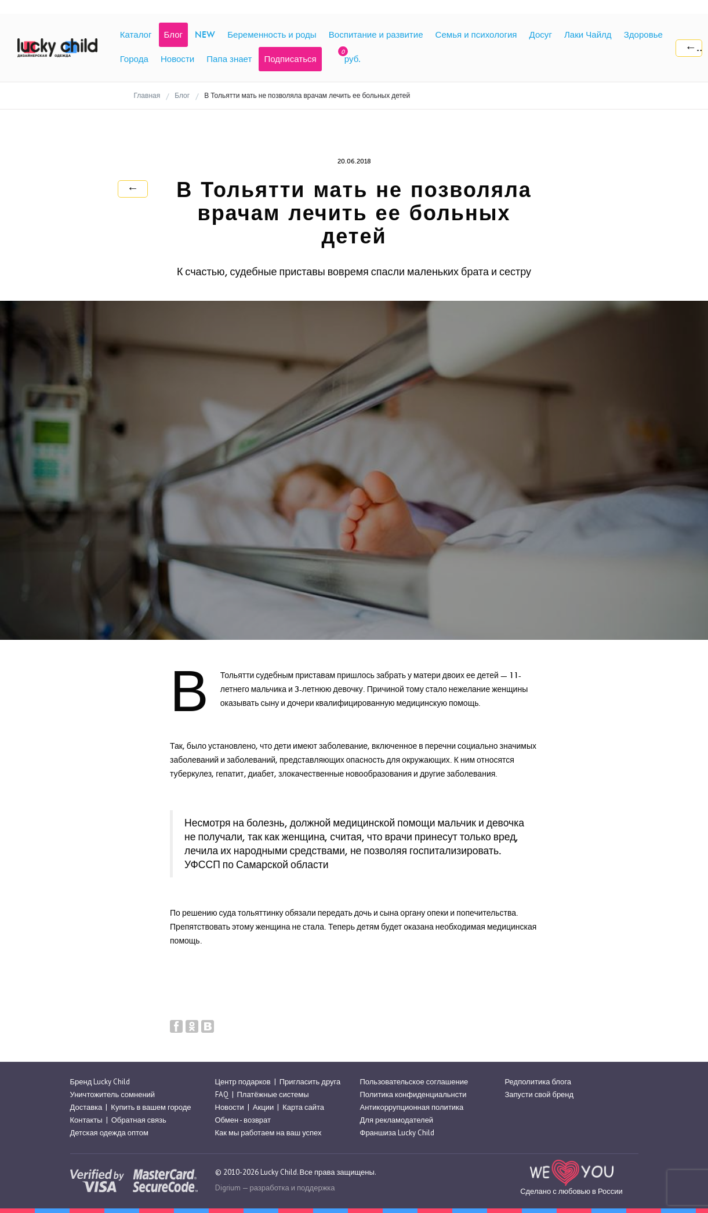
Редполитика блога (538, 1082)
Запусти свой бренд (539, 1094)
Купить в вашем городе (151, 1107)
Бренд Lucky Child (100, 1082)
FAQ (221, 1094)
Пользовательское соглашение (414, 1082)
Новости (229, 1107)
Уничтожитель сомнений (112, 1094)
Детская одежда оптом (109, 1133)
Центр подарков (243, 1082)
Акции (263, 1107)
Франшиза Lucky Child (397, 1133)
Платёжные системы (273, 1094)
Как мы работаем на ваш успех (268, 1133)
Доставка (86, 1107)
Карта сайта (303, 1107)
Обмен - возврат (243, 1120)
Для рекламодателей (397, 1120)
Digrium (228, 1188)
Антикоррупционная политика (412, 1107)
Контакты (86, 1120)
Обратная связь (138, 1120)
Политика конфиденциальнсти (413, 1094)
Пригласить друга (309, 1082)
